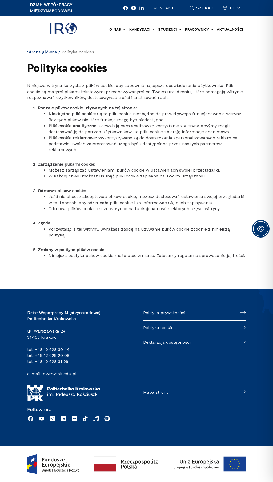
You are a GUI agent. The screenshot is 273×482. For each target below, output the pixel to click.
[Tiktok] (85, 418)
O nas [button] (117, 29)
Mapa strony (155, 392)
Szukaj (204, 7)
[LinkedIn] (63, 418)
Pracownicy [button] (199, 29)
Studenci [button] (170, 29)
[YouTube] (133, 8)
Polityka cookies (159, 327)
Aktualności (230, 29)
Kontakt (164, 7)
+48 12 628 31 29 (51, 361)
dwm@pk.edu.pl (60, 373)
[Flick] (74, 418)
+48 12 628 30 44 (52, 349)
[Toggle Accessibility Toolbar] (260, 228)
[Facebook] (125, 8)
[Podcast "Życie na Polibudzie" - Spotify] (107, 418)
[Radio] (96, 418)
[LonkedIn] (141, 8)
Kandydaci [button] (142, 29)
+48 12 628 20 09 (52, 355)
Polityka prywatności (164, 312)
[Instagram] (52, 418)
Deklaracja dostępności (167, 342)
